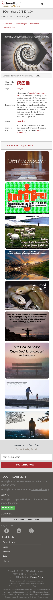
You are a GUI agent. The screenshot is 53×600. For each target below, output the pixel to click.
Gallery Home (8, 24)
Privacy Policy (37, 577)
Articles (6, 551)
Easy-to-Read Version (28, 583)
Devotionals (9, 542)
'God (30, 145)
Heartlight (21, 121)
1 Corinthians (26, 76)
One (22, 89)
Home (6, 561)
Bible (5, 546)
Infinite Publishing (40, 489)
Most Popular (34, 24)
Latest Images (21, 24)
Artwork (7, 556)
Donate (7, 508)
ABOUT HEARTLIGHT (15, 476)
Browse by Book (9, 28)
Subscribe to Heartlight (26, 519)
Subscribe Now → (26, 465)
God (18, 89)
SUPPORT (7, 495)
